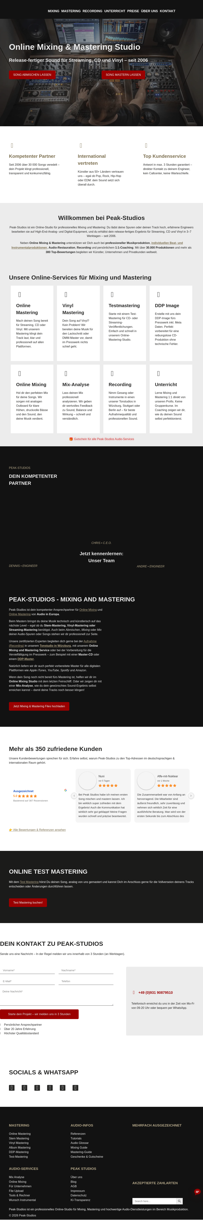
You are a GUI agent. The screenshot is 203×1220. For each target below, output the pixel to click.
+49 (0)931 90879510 (155, 993)
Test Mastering (29, 882)
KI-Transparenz (80, 1200)
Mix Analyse (16, 1177)
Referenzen (78, 1134)
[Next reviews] (191, 796)
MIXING (53, 11)
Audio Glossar (80, 1143)
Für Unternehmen (20, 1186)
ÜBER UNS (149, 11)
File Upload (16, 1191)
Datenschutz (79, 1195)
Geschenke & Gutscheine (87, 1157)
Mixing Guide (79, 1147)
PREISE (133, 11)
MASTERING (71, 11)
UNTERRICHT (114, 11)
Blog (73, 1182)
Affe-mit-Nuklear (134, 776)
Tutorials (76, 1138)
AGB (74, 1186)
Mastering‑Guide (81, 1152)
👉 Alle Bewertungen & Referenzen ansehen (37, 830)
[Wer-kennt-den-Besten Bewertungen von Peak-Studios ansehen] (157, 1170)
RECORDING (92, 11)
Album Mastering (19, 1147)
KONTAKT (167, 11)
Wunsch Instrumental (22, 1200)
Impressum (78, 1191)
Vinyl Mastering (18, 1143)
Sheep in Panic (179, 776)
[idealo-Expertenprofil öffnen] (144, 1148)
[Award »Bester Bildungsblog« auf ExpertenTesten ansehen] (170, 1148)
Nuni (86, 776)
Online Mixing (88, 609)
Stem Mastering (19, 1138)
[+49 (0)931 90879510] (134, 992)
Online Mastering (20, 614)
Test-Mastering (18, 1157)
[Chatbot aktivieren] (197, 1192)
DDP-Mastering (18, 1152)
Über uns (76, 1177)
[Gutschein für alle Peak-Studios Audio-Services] (101, 439)
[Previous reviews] (59, 796)
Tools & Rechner (19, 1195)
